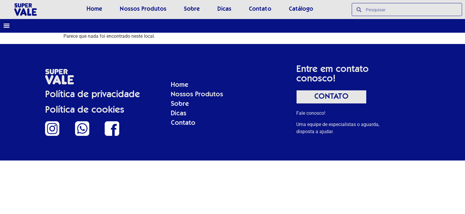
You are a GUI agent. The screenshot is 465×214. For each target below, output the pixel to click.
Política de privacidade (92, 95)
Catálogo (301, 9)
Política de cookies (84, 110)
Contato (260, 9)
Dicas (224, 9)
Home (94, 9)
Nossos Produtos (143, 9)
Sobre (192, 9)
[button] (6, 25)
